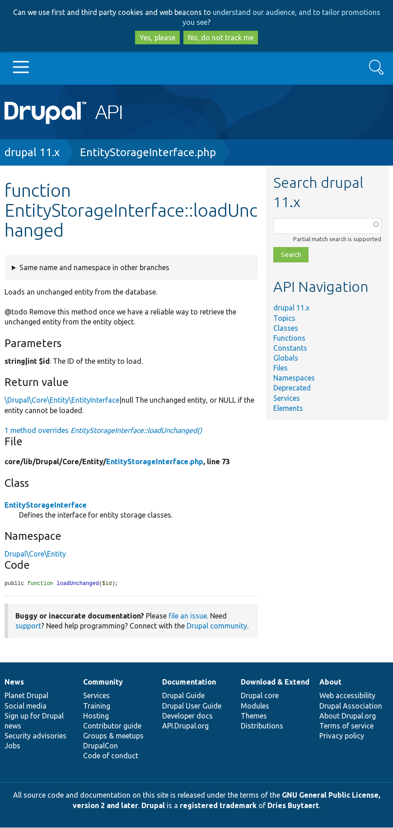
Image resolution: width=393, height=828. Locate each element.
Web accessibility (347, 696)
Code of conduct (110, 756)
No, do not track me (220, 37)
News (14, 682)
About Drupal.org (347, 716)
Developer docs (187, 716)
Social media (26, 706)
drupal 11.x (32, 152)
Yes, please (157, 37)
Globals (285, 358)
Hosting (96, 716)
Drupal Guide (183, 696)
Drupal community (217, 626)
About (330, 682)
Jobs (12, 746)
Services (286, 398)
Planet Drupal (26, 696)
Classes (285, 328)
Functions (289, 338)
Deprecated (292, 388)
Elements (288, 408)
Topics (284, 318)
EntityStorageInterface (46, 505)
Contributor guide (112, 726)
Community (103, 682)
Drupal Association (350, 706)
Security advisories (35, 736)
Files (280, 368)
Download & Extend (275, 682)
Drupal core (260, 696)
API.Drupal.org (185, 726)
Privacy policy (341, 736)
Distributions (262, 726)
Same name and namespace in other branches (94, 267)
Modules (255, 706)
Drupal (153, 806)
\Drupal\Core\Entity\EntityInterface (62, 400)
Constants (290, 348)
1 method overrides (103, 430)
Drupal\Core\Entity (35, 554)
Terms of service (346, 726)
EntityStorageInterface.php (148, 152)
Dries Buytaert (293, 806)
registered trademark (218, 806)
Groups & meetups (113, 736)
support (28, 626)
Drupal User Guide (191, 706)
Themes (254, 716)
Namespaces (294, 378)
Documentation (189, 682)
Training (96, 706)
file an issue (187, 616)
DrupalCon (100, 746)
